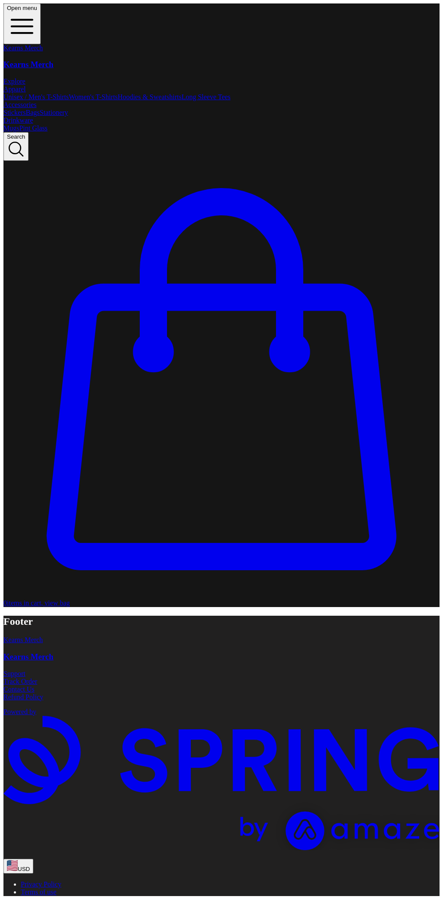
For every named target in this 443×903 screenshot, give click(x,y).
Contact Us (19, 689)
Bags (33, 112)
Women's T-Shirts (93, 97)
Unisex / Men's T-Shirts (36, 97)
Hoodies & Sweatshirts (150, 97)
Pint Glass (33, 128)
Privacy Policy (41, 884)
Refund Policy (23, 697)
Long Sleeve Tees (206, 97)
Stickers (14, 112)
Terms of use (38, 892)
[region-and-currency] (18, 866)
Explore (14, 81)
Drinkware (18, 120)
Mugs (11, 128)
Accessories (19, 104)
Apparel (14, 89)
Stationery (54, 112)
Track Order (20, 681)
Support (14, 673)
